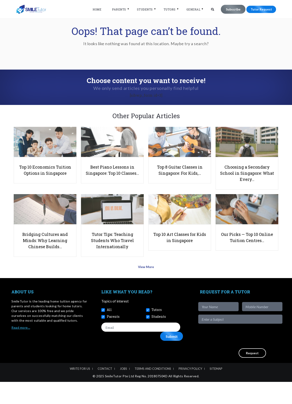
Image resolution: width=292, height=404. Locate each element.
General (191, 9)
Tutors (167, 9)
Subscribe (230, 9)
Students (142, 9)
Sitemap (216, 390)
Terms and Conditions (153, 390)
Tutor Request (260, 9)
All (109, 332)
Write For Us (80, 390)
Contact (105, 390)
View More (146, 290)
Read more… (20, 350)
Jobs (123, 390)
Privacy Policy (190, 390)
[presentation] (247, 358)
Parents (116, 9)
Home (94, 9)
